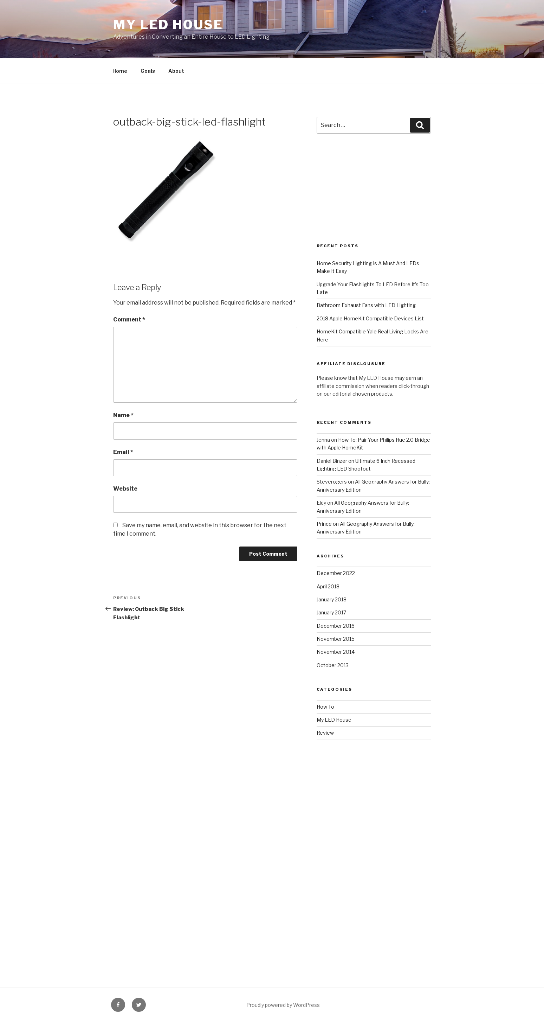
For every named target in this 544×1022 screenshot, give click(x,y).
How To (325, 707)
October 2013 (333, 665)
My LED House (168, 24)
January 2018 (332, 599)
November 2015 (336, 639)
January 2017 (331, 612)
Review (325, 733)
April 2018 (328, 586)
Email (123, 452)
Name (123, 415)
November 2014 (336, 652)
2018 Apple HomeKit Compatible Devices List (370, 318)
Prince (324, 524)
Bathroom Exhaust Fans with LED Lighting (366, 305)
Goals (148, 71)
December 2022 (336, 573)
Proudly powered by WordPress (283, 1005)
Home (119, 71)
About (176, 71)
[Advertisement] (374, 196)
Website (125, 488)
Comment (129, 319)
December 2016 (336, 626)
